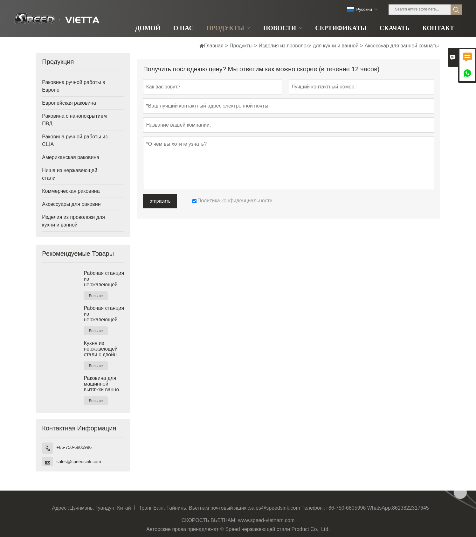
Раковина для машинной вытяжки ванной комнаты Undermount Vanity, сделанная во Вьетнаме (103, 384)
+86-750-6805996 (74, 447)
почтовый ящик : (229, 508)
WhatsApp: (379, 508)
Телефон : (313, 508)
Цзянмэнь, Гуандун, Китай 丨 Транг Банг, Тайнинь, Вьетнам (139, 508)
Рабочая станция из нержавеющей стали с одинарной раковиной (104, 279)
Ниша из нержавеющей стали (69, 174)
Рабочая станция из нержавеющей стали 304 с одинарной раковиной (104, 314)
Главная (211, 45)
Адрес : (61, 508)
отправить (159, 201)
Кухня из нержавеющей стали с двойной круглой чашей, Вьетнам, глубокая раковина (103, 349)
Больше (96, 296)
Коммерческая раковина (71, 191)
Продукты (241, 45)
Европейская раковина (69, 103)
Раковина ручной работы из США (74, 140)
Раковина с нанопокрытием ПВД (74, 119)
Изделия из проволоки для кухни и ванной (309, 45)
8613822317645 (410, 508)
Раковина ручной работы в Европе (73, 86)
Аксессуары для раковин (71, 204)
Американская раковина (70, 157)
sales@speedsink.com (78, 461)
